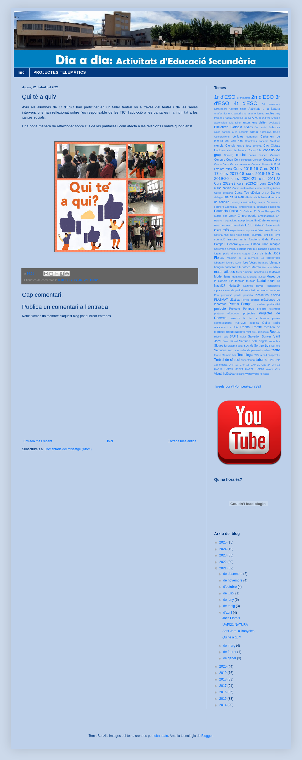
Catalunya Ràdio (270, 131)
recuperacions (235, 331)
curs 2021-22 (269, 179)
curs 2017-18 (232, 173)
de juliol (229, 593)
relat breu (251, 331)
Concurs (275, 155)
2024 (223, 549)
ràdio (276, 322)
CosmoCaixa (271, 159)
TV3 (270, 359)
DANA (265, 192)
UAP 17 (233, 364)
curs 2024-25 (270, 183)
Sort (256, 345)
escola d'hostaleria (233, 225)
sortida (265, 345)
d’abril (228, 612)
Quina (266, 322)
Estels (276, 225)
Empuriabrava (266, 215)
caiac (217, 131)
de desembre (233, 574)
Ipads (225, 253)
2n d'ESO (262, 97)
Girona (255, 244)
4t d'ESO (246, 103)
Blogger (206, 736)
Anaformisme (222, 113)
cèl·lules (238, 136)
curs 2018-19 (258, 173)
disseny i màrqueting (243, 202)
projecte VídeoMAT (226, 313)
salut (243, 336)
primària (260, 304)
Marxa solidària (271, 267)
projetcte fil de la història (249, 318)
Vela (277, 369)
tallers (267, 350)
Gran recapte (271, 244)
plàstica (235, 299)
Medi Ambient (244, 271)
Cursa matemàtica (243, 188)
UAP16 (218, 369)
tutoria (94, 280)
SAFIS (234, 336)
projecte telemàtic (268, 308)
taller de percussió (251, 350)
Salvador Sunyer (259, 336)
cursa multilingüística (267, 188)
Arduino (275, 117)
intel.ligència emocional (266, 248)
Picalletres (262, 295)
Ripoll (217, 336)
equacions (231, 220)
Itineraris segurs (240, 253)
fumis (243, 239)
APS (255, 117)
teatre (276, 350)
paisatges (274, 290)
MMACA (274, 271)
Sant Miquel (230, 341)
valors (269, 369)
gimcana (244, 244)
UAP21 (239, 369)
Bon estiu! (261, 127)
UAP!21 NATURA (235, 625)
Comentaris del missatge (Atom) (67, 449)
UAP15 (276, 364)
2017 (223, 686)
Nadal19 (234, 285)
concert (263, 155)
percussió (226, 295)
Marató (256, 267)
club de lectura (236, 150)
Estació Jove (263, 225)
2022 (223, 562)
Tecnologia (245, 355)
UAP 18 (244, 364)
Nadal (261, 281)
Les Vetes (250, 262)
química (254, 322)
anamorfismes (256, 113)
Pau (216, 295)
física (239, 234)
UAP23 (260, 369)
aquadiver (264, 117)
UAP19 (229, 369)
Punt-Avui (240, 322)
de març (229, 645)
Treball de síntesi (227, 360)
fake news (264, 230)
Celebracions (222, 136)
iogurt (217, 253)
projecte (220, 309)
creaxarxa (244, 164)
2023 (223, 555)
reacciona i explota (226, 327)
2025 (223, 542)
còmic (252, 155)
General (232, 244)
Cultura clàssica (260, 164)
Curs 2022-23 (224, 183)
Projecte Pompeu (241, 308)
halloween (220, 248)
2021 (223, 568)
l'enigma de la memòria (242, 257)
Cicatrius (275, 140)
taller (236, 350)
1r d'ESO (63, 280)
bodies (248, 127)
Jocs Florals (231, 618)
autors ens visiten (254, 122)
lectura (230, 262)
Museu (261, 276)
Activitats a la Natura (264, 108)
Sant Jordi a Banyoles (238, 631)
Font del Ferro (271, 234)
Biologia (236, 127)
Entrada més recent (37, 441)
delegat (218, 197)
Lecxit (238, 262)
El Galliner (246, 211)
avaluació (274, 122)
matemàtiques (224, 272)
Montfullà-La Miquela (244, 276)
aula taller (234, 122)
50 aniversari (271, 104)
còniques (246, 159)
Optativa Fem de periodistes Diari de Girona (241, 290)
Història (241, 248)
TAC (230, 350)
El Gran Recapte (264, 211)
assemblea (220, 122)
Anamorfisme (239, 113)
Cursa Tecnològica (247, 192)
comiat (241, 155)
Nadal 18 (273, 280)
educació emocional (268, 206)
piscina (275, 295)
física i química (252, 234)
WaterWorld (252, 373)
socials (248, 345)
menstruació (261, 271)
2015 (223, 699)
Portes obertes (250, 299)
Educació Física (226, 211)
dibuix (248, 197)
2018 (223, 679)
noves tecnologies (268, 285)
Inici (22, 72)
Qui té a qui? (231, 637)
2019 (223, 673)
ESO (249, 225)
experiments (237, 230)
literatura (263, 262)
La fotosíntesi (270, 257)
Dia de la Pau (234, 197)
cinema (257, 145)
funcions (254, 239)
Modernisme (222, 276)
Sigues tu (220, 345)
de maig (229, 606)
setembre (274, 341)
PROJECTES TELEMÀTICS (59, 72)
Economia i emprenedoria (240, 206)
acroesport (220, 108)
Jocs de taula (262, 253)
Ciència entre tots (238, 145)
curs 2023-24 (247, 183)
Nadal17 (219, 285)
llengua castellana (226, 267)
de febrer (230, 652)
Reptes (275, 332)
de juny (229, 600)
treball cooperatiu (270, 354)
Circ (266, 145)
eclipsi (261, 202)
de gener (230, 658)
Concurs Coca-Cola (227, 159)
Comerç (228, 155)
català (254, 131)
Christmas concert (256, 140)
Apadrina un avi (242, 117)
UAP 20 (255, 364)
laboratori (219, 262)
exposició (251, 230)
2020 (223, 666)
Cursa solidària (223, 192)
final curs (229, 234)
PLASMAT (221, 299)
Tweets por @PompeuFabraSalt (237, 386)
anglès (269, 113)
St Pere (275, 345)
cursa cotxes (222, 188)
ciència (218, 145)
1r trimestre (243, 97)
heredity (231, 248)
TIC (257, 354)
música (250, 280)
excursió (221, 230)
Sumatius (220, 350)
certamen (252, 136)
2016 (223, 692)
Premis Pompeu (241, 304)
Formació (219, 239)
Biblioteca (221, 127)
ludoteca (244, 267)
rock (225, 336)
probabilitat (273, 304)
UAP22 (249, 369)
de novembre (233, 580)
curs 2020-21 (79, 280)
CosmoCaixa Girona (226, 164)
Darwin (275, 192)
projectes (249, 313)
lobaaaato (160, 736)
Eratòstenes (262, 220)
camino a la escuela (235, 131)
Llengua (275, 262)
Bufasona (274, 127)
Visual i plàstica (224, 373)
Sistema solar (235, 345)
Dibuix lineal (260, 197)
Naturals (248, 285)
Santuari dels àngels (253, 341)
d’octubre (230, 587)
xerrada (264, 373)
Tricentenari (248, 359)
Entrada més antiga (182, 441)
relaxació (263, 331)
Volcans (240, 373)
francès (232, 239)
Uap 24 (265, 364)
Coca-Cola (255, 150)
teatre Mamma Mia (225, 354)
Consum (257, 159)
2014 (223, 705)
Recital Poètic (251, 327)
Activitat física (237, 108)
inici (249, 248)
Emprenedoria (247, 215)
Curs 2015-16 (245, 168)
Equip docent (246, 220)
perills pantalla (243, 295)
